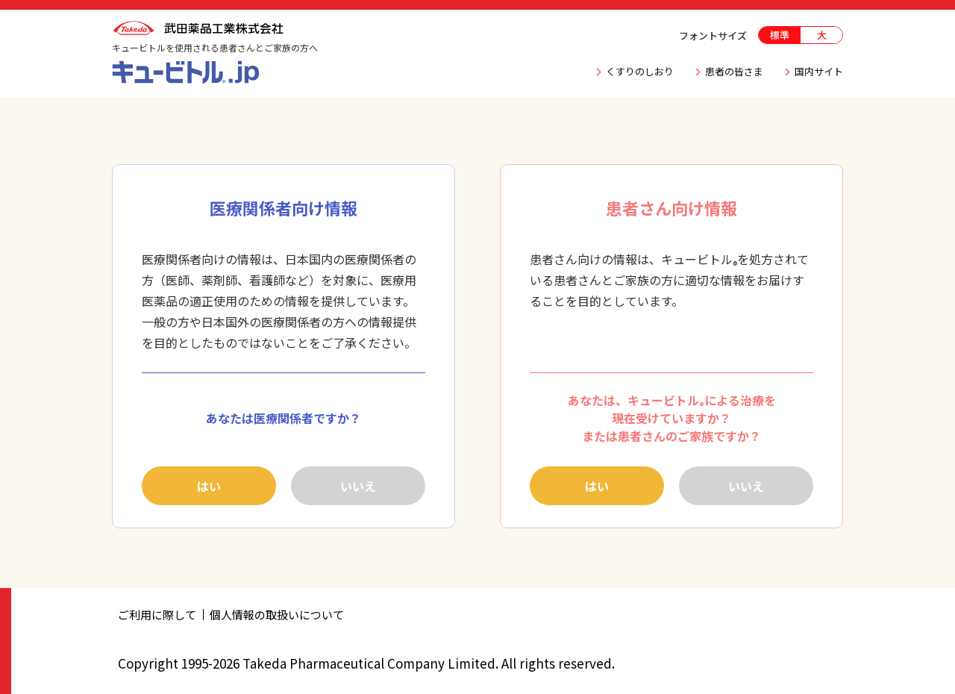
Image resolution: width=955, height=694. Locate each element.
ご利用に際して (157, 614)
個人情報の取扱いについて (277, 614)
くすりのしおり (640, 71)
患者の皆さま (734, 71)
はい (209, 486)
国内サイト (819, 71)
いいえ (358, 486)
